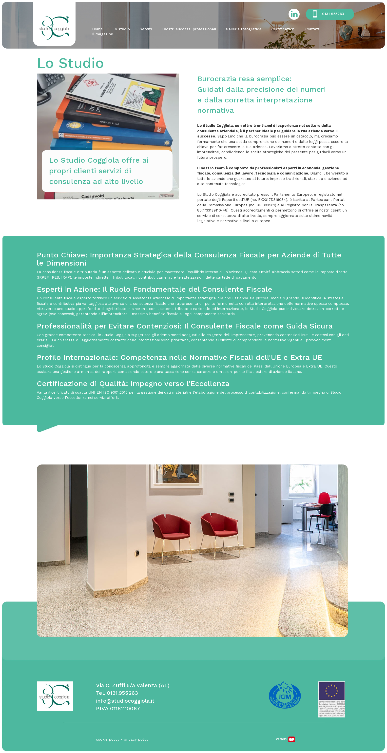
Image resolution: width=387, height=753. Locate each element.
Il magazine (102, 34)
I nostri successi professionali (189, 29)
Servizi (146, 29)
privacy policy (136, 739)
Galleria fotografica (243, 29)
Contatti (312, 29)
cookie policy (107, 739)
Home (97, 29)
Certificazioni (283, 29)
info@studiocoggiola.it (125, 701)
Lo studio (121, 29)
